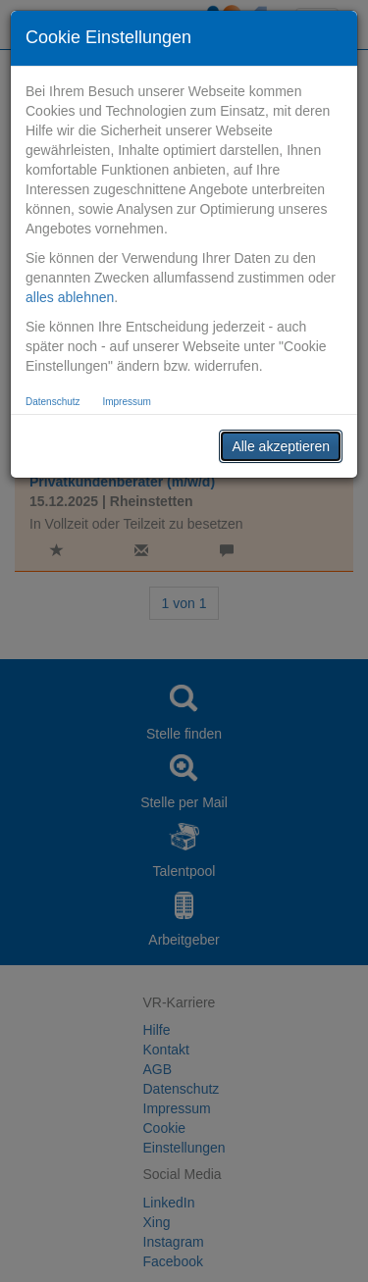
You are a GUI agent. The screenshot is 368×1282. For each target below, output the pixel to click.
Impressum (126, 401)
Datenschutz (53, 401)
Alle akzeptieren (281, 446)
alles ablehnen (70, 297)
